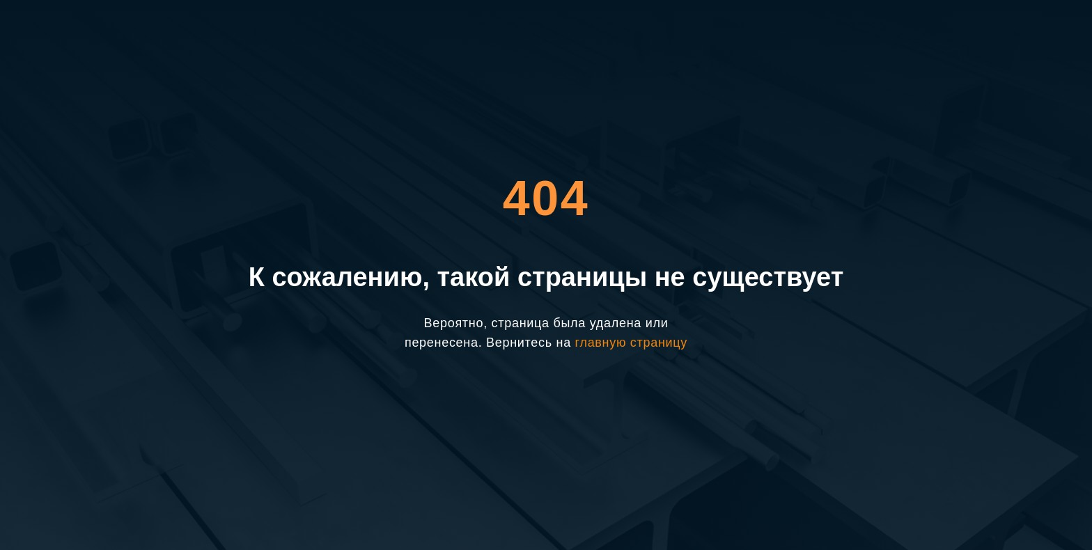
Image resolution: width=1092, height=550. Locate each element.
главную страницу (631, 342)
